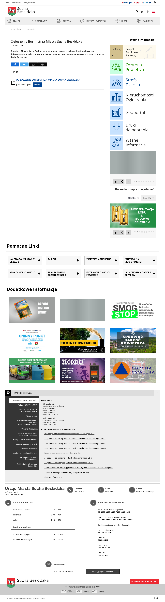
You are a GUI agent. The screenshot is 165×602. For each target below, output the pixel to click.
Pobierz (37, 85)
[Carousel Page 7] (148, 181)
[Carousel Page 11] (144, 232)
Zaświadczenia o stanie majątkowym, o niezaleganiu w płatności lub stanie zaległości (78, 467)
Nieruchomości (32, 416)
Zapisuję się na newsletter (102, 571)
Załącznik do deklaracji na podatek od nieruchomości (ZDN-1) (69, 458)
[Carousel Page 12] (146, 232)
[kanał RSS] (154, 2)
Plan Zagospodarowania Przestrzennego (28, 459)
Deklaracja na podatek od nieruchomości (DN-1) (63, 453)
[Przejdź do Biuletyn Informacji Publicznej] (136, 2)
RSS (7, 2)
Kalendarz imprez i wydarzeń (134, 189)
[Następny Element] (128, 181)
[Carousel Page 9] (153, 181)
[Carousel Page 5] (143, 181)
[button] (142, 11)
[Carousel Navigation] (125, 181)
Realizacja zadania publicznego (25, 453)
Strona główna (16, 29)
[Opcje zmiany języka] (153, 11)
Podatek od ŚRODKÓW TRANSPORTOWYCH (28, 411)
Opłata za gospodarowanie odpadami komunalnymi (27, 434)
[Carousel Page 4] (141, 181)
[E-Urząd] (127, 2)
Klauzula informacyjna (53, 477)
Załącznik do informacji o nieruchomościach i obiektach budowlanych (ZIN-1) (75, 438)
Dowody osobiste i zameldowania (25, 440)
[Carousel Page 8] (150, 181)
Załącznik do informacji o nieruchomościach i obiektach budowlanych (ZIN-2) (75, 443)
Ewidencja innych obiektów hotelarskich (27, 465)
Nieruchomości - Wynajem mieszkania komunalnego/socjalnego (27, 422)
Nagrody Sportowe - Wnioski (26, 444)
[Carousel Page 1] (134, 181)
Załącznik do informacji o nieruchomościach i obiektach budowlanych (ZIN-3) (75, 448)
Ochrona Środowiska (29, 429)
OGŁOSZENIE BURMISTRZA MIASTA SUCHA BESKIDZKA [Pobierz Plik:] (48, 79)
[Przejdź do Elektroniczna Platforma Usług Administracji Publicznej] (146, 2)
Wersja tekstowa (29, 2)
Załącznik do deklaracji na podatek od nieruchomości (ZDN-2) (69, 463)
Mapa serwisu (16, 2)
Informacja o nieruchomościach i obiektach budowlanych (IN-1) (69, 433)
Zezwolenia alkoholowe (29, 449)
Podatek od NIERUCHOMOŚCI (25, 401)
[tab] (148, 198)
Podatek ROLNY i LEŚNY (27, 405)
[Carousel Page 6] (146, 181)
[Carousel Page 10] (142, 232)
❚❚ (115, 181)
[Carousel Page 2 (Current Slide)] (136, 181)
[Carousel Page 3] (139, 181)
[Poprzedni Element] (122, 181)
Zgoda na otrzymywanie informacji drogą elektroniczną (66, 472)
